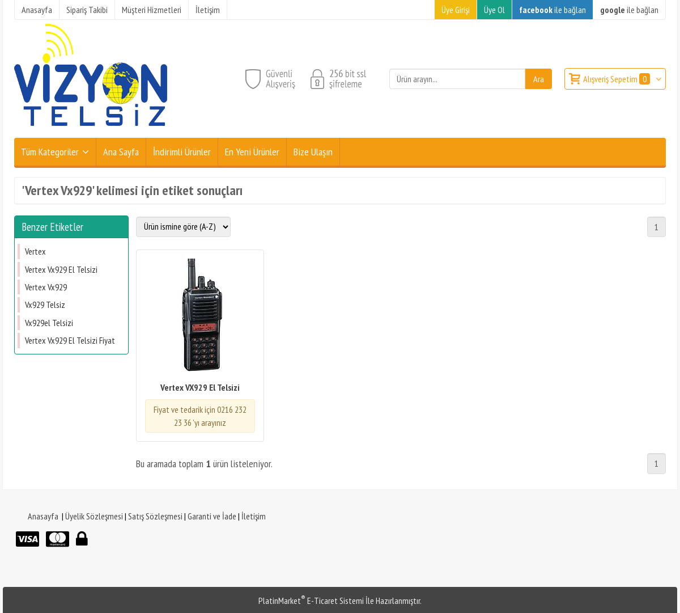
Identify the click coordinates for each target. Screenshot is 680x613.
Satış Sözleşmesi (155, 516)
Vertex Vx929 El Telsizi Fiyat (70, 340)
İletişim (253, 516)
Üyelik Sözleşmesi (94, 516)
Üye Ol (494, 9)
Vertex (35, 251)
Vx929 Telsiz (45, 304)
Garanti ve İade (212, 516)
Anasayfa (43, 516)
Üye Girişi (455, 9)
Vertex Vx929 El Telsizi (61, 269)
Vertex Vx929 (46, 287)
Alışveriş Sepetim (617, 78)
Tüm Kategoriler (50, 151)
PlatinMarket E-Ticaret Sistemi (311, 600)
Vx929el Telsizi (49, 322)
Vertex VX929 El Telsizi (200, 387)
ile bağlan (552, 9)
